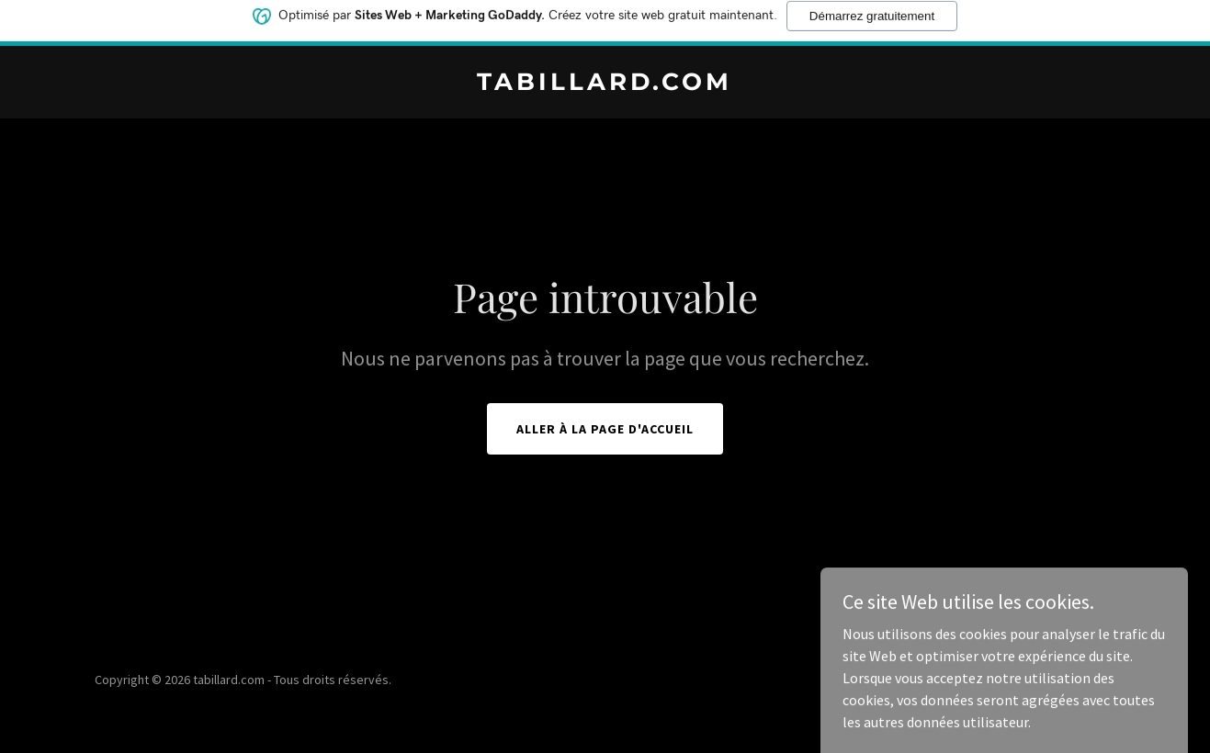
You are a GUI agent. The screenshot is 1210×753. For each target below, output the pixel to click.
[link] (605, 84)
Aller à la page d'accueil (605, 429)
